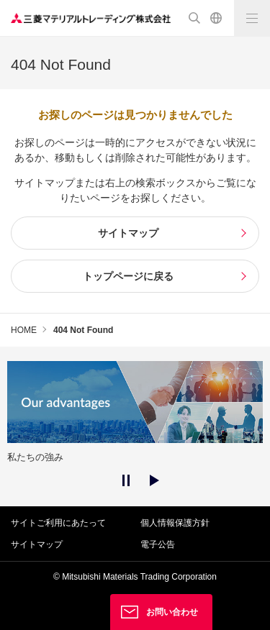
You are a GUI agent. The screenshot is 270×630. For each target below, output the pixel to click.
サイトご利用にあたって (58, 523)
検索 (194, 18)
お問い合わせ (172, 612)
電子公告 (157, 544)
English (216, 18)
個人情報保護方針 (175, 523)
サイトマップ (37, 544)
